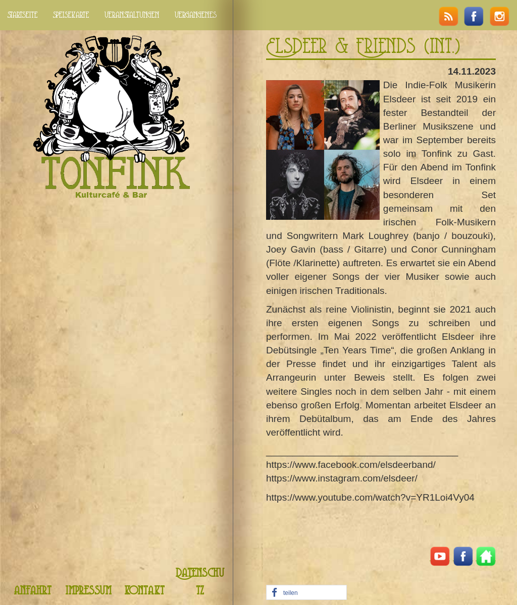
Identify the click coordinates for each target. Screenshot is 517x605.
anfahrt (32, 591)
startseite (23, 15)
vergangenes (196, 15)
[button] (306, 592)
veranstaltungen (132, 15)
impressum (88, 591)
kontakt (144, 591)
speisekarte (71, 15)
